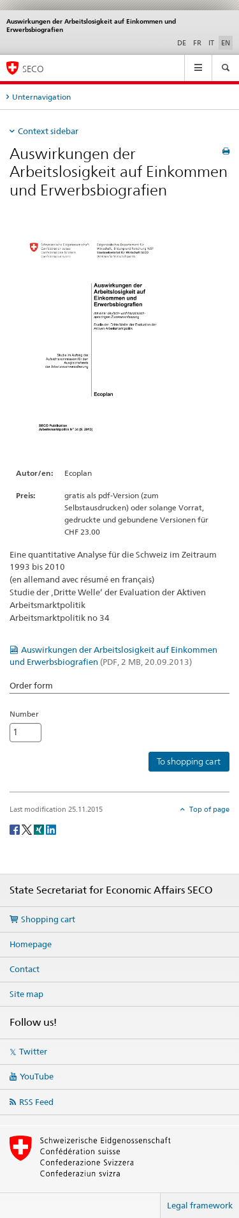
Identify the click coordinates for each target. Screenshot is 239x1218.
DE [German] (181, 42)
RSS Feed (36, 1102)
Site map (26, 994)
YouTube (37, 1076)
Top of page (208, 809)
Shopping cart (48, 919)
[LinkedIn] (51, 829)
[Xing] (40, 829)
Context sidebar (48, 131)
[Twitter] (28, 829)
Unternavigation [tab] (41, 97)
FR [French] (197, 42)
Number (24, 714)
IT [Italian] (211, 42)
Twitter (33, 1051)
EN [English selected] (225, 42)
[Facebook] (16, 829)
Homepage (31, 944)
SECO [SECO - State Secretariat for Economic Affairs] (33, 68)
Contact (25, 969)
